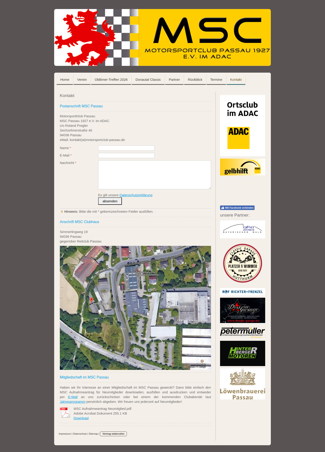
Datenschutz (80, 433)
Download (81, 418)
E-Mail (73, 397)
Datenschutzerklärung (136, 195)
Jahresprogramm (72, 402)
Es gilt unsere (125, 195)
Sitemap (93, 433)
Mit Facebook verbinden (237, 208)
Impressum (65, 433)
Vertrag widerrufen (113, 433)
